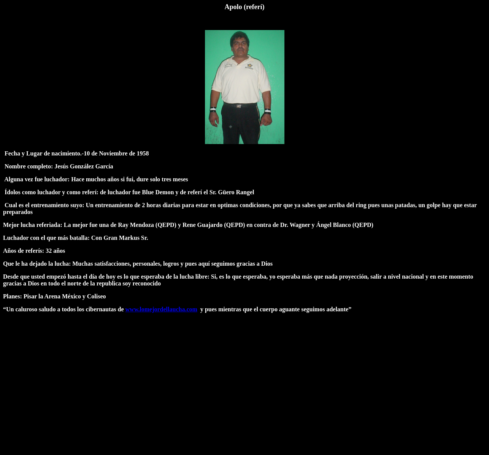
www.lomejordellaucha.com (161, 309)
